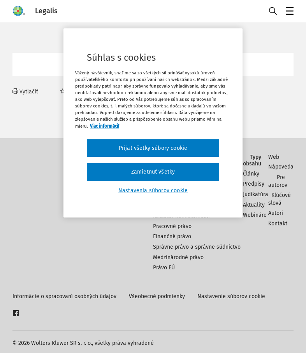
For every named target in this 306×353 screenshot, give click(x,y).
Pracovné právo (172, 226)
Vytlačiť (25, 91)
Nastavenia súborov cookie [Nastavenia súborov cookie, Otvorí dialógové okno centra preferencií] (153, 190)
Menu (288, 12)
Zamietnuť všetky (153, 172)
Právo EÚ (164, 267)
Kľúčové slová (279, 199)
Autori (275, 213)
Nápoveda (281, 166)
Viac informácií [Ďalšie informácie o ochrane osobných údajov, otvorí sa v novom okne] (104, 125)
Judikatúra (255, 194)
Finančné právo (172, 236)
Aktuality (254, 205)
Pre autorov (277, 181)
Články (251, 173)
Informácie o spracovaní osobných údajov (64, 296)
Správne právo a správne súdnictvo (197, 247)
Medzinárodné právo (178, 257)
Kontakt (277, 223)
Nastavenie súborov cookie (231, 296)
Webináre (255, 215)
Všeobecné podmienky (157, 296)
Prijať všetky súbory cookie (153, 147)
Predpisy (253, 184)
